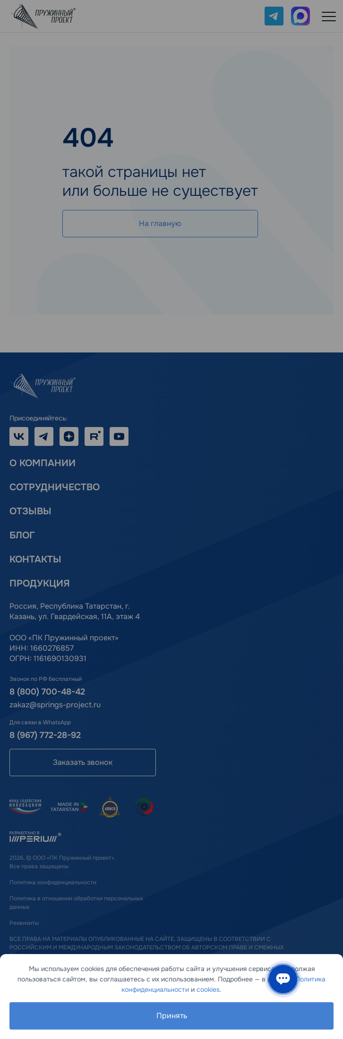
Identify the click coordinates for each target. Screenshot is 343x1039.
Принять (171, 1016)
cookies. (209, 989)
